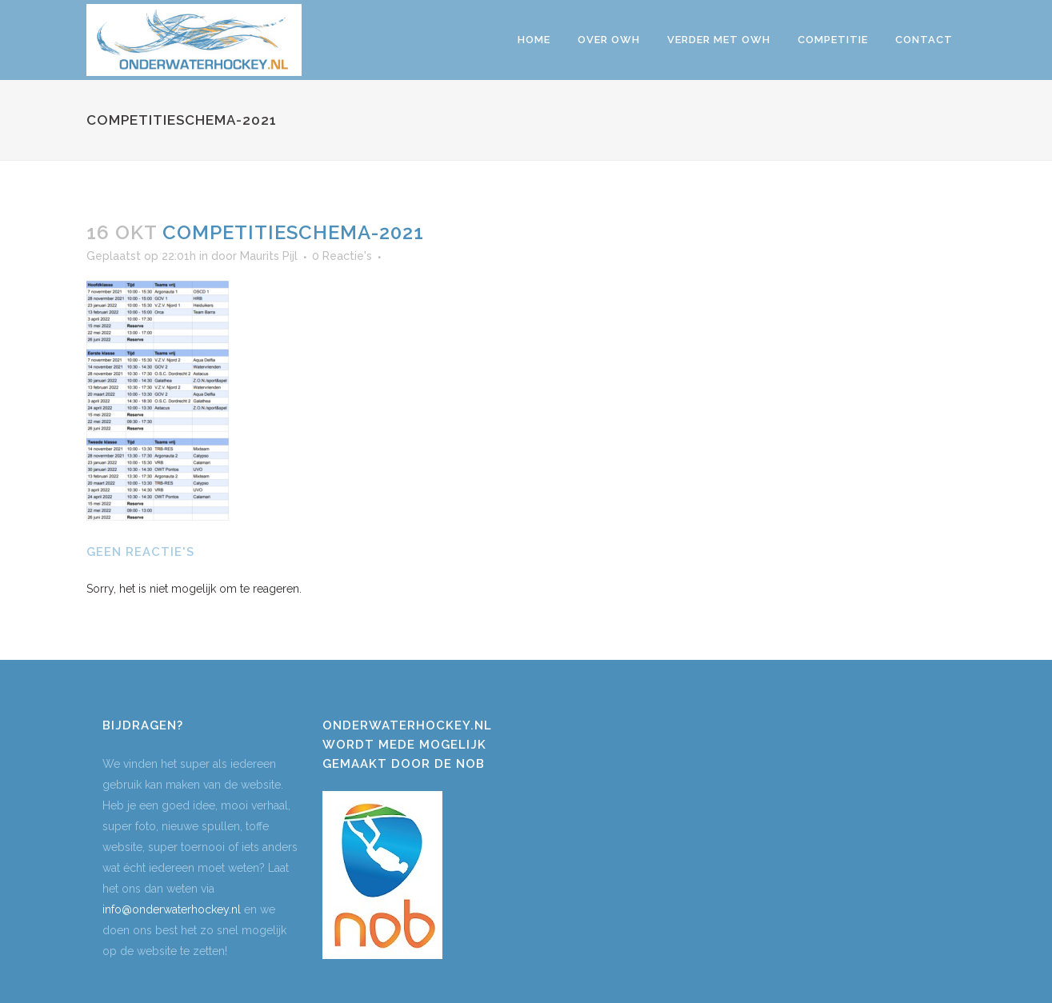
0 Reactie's (342, 256)
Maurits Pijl (269, 256)
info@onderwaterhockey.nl (171, 909)
